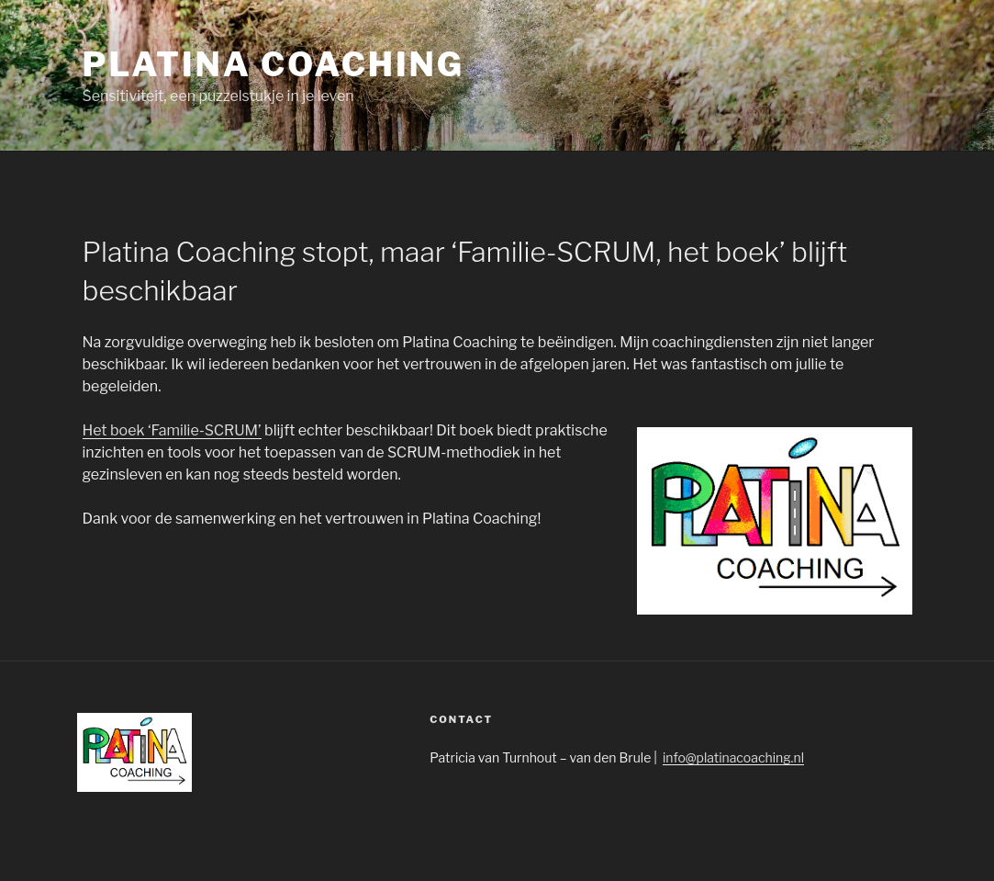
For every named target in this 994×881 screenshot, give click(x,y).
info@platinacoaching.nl (733, 757)
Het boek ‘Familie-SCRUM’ (172, 430)
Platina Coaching (273, 64)
